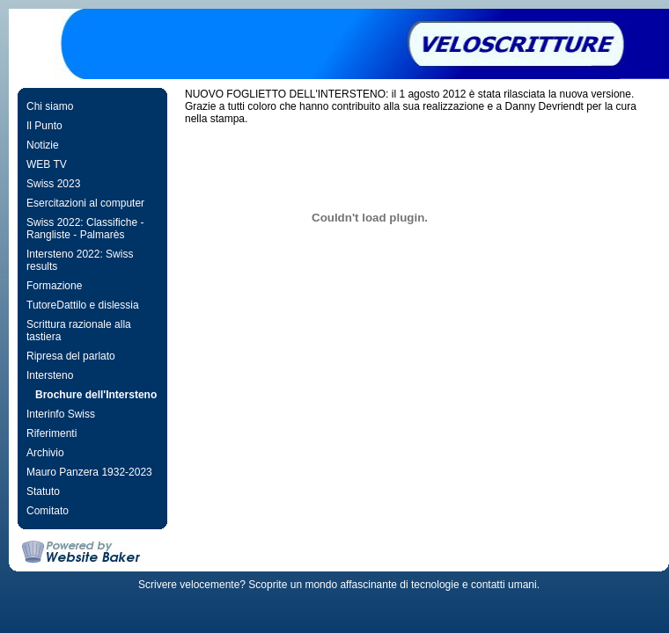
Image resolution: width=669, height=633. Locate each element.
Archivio (45, 453)
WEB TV (46, 164)
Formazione (54, 286)
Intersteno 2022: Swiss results (79, 260)
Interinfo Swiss (60, 414)
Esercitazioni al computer (85, 203)
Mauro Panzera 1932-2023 (89, 472)
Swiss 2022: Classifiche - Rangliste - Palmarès (84, 228)
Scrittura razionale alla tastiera (78, 330)
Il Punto (44, 126)
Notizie (42, 145)
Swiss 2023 (53, 184)
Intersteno (49, 375)
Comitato (47, 511)
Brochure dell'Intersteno (96, 395)
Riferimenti (51, 433)
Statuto (43, 491)
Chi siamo (49, 106)
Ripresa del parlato (70, 356)
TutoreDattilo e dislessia (82, 305)
